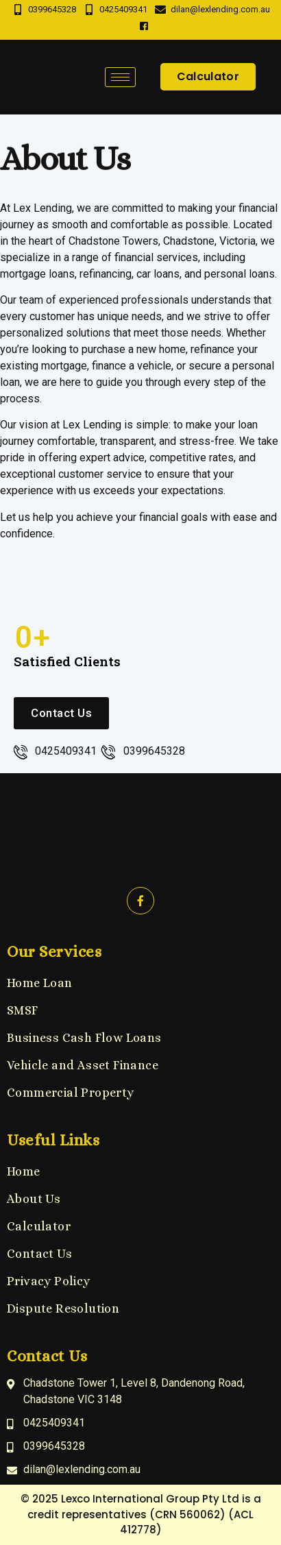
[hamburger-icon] (120, 77)
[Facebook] (144, 26)
